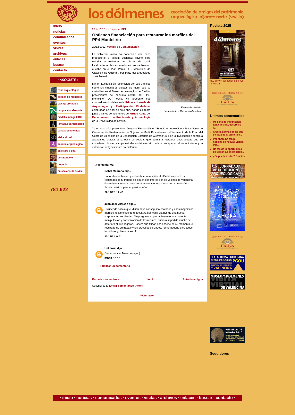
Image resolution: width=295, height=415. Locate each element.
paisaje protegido (68, 103)
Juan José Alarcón (116, 203)
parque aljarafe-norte (70, 110)
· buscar (57, 64)
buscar (205, 397)
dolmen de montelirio (70, 96)
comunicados (108, 397)
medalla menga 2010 (70, 117)
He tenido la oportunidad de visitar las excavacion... (228, 150)
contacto (223, 397)
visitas (150, 397)
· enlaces (58, 59)
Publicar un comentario (115, 265)
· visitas (57, 48)
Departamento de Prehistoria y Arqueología (121, 117)
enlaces (187, 397)
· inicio (56, 26)
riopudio (63, 164)
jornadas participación (71, 123)
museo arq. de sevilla (70, 171)
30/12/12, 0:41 (113, 236)
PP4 (123, 29)
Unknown (110, 248)
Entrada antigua (193, 279)
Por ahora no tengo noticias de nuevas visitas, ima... (228, 142)
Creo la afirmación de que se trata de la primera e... (228, 133)
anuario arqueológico (70, 144)
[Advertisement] (228, 308)
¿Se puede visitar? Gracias (229, 156)
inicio (67, 397)
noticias (84, 397)
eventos (133, 397)
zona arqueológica (68, 90)
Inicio (151, 279)
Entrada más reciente (105, 279)
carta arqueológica (69, 130)
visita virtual (65, 137)
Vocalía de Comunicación (123, 46)
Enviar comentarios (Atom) (126, 285)
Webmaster (147, 295)
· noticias (58, 31)
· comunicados (62, 37)
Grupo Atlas (137, 113)
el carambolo (65, 157)
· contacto (59, 70)
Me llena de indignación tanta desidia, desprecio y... (227, 124)
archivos (168, 397)
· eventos (58, 42)
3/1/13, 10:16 (112, 258)
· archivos (59, 53)
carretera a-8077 (67, 150)
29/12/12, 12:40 (113, 192)
